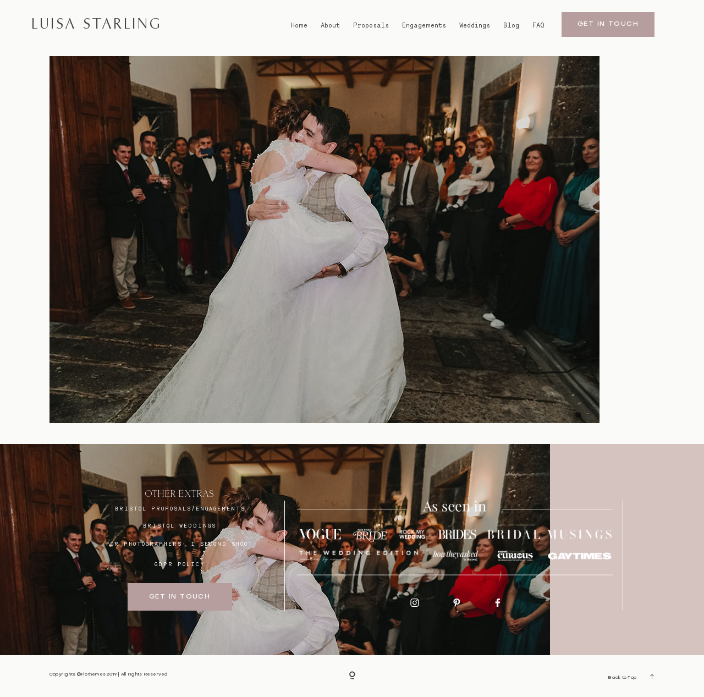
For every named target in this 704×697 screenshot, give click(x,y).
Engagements (424, 25)
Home (299, 25)
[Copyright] (352, 676)
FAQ (538, 25)
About (330, 25)
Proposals (371, 25)
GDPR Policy (180, 564)
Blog (511, 25)
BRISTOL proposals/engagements (180, 508)
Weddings (474, 25)
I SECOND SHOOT (222, 543)
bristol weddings (179, 525)
